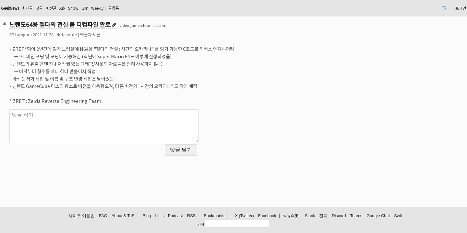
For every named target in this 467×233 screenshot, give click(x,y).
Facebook (267, 216)
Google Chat (378, 216)
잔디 (323, 216)
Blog (147, 216)
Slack (310, 216)
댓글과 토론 (135, 34)
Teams (356, 216)
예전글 (107, 8)
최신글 (80, 8)
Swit (398, 216)
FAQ (103, 216)
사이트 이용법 (81, 216)
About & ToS (123, 216)
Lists (159, 216)
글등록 (181, 8)
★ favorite (112, 34)
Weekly (162, 8)
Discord (339, 216)
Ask (120, 8)
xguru (71, 34)
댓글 (94, 8)
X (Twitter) (244, 216)
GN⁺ (146, 8)
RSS (191, 216)
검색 (201, 224)
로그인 (413, 8)
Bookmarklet (215, 216)
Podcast (175, 216)
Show (133, 8)
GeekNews (59, 8)
